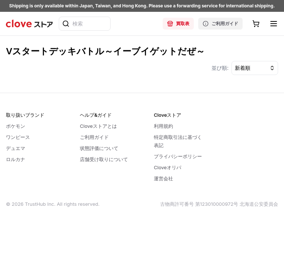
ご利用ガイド (220, 24)
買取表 (178, 24)
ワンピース (18, 137)
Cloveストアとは (98, 126)
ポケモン (15, 126)
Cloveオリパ (167, 167)
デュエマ (15, 148)
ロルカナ (15, 159)
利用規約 (163, 126)
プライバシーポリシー (178, 156)
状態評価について (99, 148)
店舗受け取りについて (104, 159)
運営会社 (163, 178)
